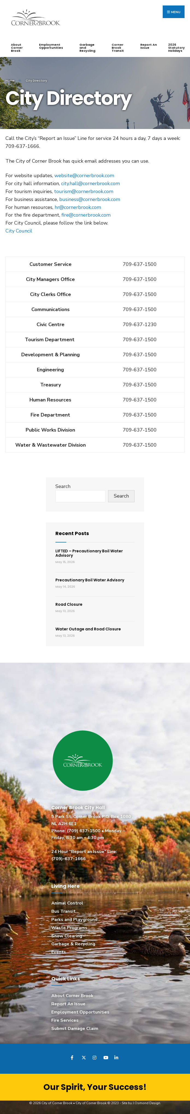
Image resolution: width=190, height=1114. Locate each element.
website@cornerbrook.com (84, 175)
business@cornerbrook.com (89, 199)
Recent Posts (72, 533)
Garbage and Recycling (87, 47)
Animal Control (67, 903)
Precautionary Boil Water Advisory (89, 579)
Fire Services (65, 1020)
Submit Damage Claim (74, 1028)
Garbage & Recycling (73, 944)
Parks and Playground (74, 919)
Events (58, 952)
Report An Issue (148, 46)
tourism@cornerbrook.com (83, 191)
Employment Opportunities (51, 46)
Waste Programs (69, 927)
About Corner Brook (17, 47)
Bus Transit (63, 911)
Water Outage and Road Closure (88, 628)
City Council (18, 230)
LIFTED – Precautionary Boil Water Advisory (89, 553)
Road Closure (68, 604)
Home (10, 80)
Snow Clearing (66, 936)
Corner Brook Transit (118, 47)
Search (62, 486)
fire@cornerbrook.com (86, 215)
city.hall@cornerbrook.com (90, 183)
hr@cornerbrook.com (78, 207)
